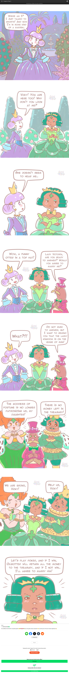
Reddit (42, 633)
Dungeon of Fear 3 (7, 1)
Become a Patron (34, 652)
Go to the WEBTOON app (34, 671)
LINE (26, 633)
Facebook (30, 633)
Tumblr (38, 633)
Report (34, 642)
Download (34, 661)
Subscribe (35, 637)
